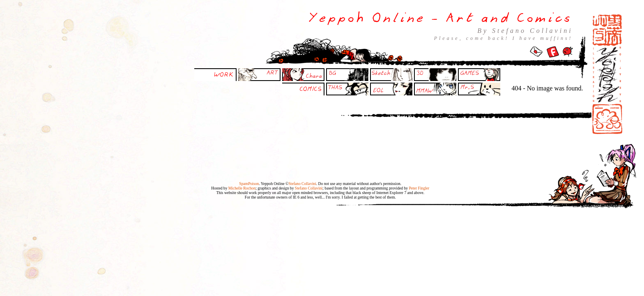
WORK (224, 74)
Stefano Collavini (302, 183)
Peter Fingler (419, 188)
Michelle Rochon (241, 188)
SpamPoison (249, 183)
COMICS (311, 88)
